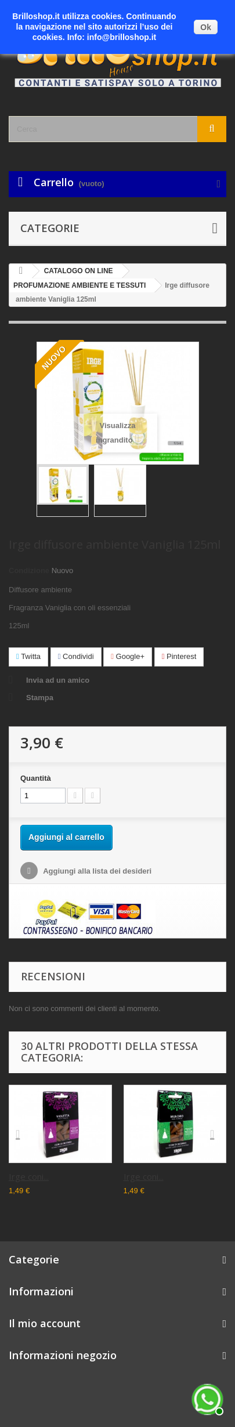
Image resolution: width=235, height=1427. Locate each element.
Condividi (76, 656)
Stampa (39, 697)
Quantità (35, 778)
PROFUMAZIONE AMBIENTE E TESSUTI (79, 285)
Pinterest (179, 656)
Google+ (127, 656)
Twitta (28, 656)
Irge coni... (29, 1176)
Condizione (29, 570)
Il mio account (45, 1323)
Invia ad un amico (57, 680)
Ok (205, 27)
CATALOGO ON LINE (78, 271)
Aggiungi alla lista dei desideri (96, 871)
